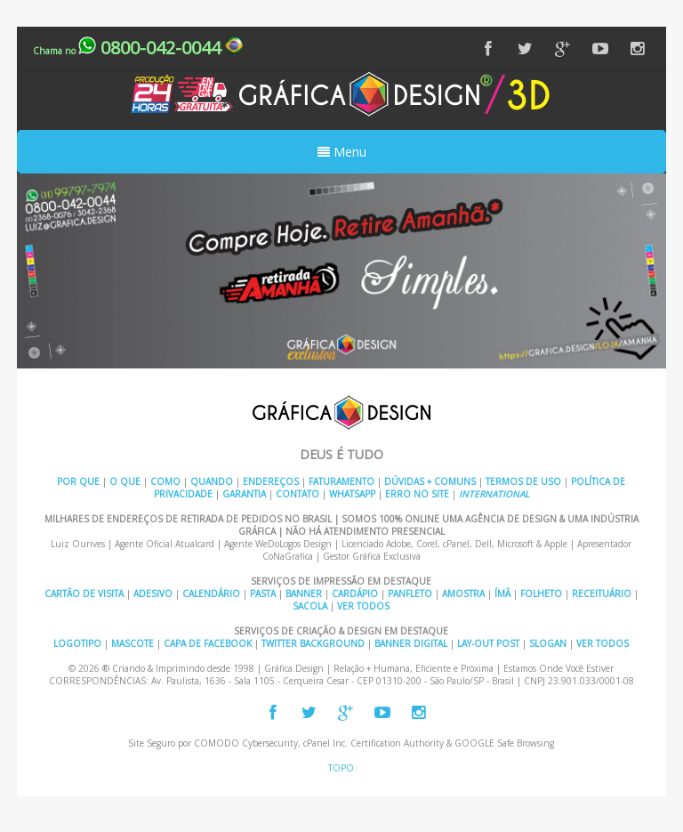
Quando (211, 481)
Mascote (132, 643)
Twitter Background (313, 643)
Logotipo (77, 643)
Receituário (601, 593)
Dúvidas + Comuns (430, 481)
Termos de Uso (523, 481)
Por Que (78, 481)
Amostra (463, 593)
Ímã (502, 593)
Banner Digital (410, 643)
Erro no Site (417, 494)
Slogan (547, 643)
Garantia (244, 494)
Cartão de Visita (84, 593)
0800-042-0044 (138, 48)
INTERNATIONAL (494, 494)
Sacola (310, 606)
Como (165, 481)
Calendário (211, 593)
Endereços (271, 481)
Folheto (541, 593)
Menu (341, 151)
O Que (125, 481)
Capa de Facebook (208, 643)
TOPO (341, 768)
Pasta (263, 593)
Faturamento (341, 481)
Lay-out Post (488, 643)
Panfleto (410, 593)
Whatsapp (352, 494)
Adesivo (153, 593)
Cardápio (355, 593)
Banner (303, 593)
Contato (297, 494)
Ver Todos (363, 606)
